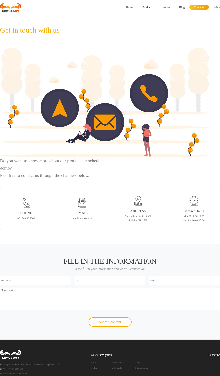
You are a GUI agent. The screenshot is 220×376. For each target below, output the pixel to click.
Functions (118, 362)
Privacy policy (141, 368)
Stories (166, 7)
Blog (182, 7)
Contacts (199, 7)
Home (129, 7)
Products (147, 7)
